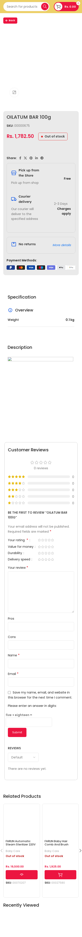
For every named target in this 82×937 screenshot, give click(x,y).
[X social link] (25, 158)
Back (10, 20)
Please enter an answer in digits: (32, 706)
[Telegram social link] (42, 158)
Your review (18, 567)
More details (61, 245)
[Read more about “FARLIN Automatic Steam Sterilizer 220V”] (22, 874)
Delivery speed (19, 560)
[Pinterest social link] (31, 158)
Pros (11, 618)
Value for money (21, 547)
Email (13, 673)
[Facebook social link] (20, 158)
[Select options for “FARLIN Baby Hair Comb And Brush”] (61, 874)
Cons (12, 637)
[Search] (26, 6)
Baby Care (13, 851)
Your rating (18, 540)
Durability (15, 553)
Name (14, 655)
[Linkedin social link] (36, 158)
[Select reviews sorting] (23, 757)
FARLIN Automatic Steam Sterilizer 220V (21, 842)
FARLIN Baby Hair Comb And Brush (56, 842)
